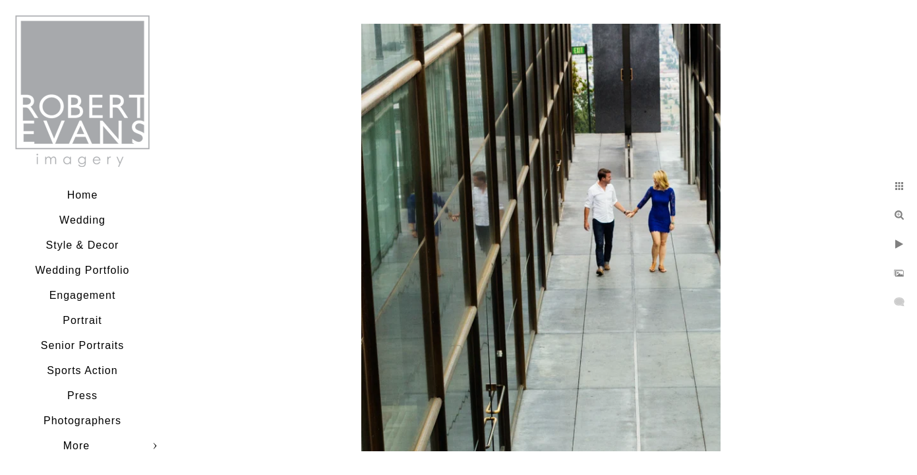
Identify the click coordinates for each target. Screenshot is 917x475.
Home (82, 195)
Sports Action (82, 370)
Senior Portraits (82, 345)
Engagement (82, 295)
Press (82, 395)
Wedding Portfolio (83, 270)
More (76, 445)
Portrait (82, 320)
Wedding (82, 220)
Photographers (82, 420)
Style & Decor (82, 245)
